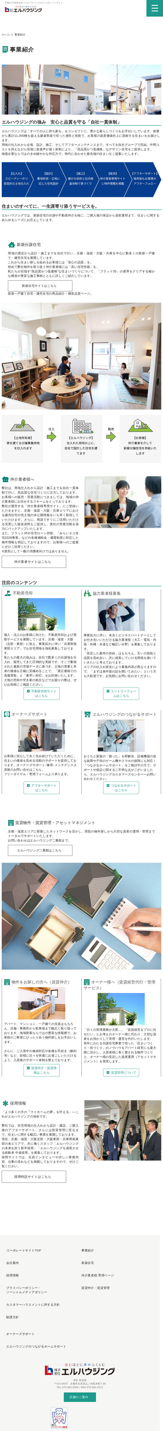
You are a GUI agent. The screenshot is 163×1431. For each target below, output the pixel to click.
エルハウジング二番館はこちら (39, 853)
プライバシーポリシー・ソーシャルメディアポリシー (24, 1276)
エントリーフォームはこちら (121, 697)
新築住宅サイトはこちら (39, 288)
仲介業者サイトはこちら (32, 565)
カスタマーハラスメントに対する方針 (30, 1286)
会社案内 (11, 1259)
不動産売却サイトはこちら (41, 697)
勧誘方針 (11, 1293)
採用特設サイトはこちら (32, 1180)
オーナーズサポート (18, 1305)
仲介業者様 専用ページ (95, 1266)
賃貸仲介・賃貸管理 (93, 1274)
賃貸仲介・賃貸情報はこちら (41, 1074)
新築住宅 (86, 1259)
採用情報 (11, 1266)
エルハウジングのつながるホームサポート (33, 1312)
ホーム (6, 37)
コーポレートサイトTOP (21, 1252)
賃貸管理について (121, 1076)
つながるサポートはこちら (121, 791)
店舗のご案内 (78, 1359)
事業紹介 (86, 1252)
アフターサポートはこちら (41, 791)
